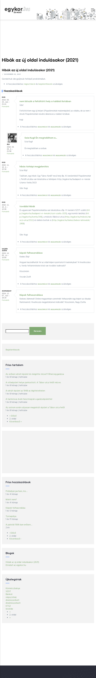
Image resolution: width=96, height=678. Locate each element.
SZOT (8, 591)
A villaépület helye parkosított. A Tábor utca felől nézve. (34, 382)
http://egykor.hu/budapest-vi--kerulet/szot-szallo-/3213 (55, 212)
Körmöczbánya (13, 588)
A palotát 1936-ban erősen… (19, 525)
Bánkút (9, 594)
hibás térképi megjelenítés (34, 166)
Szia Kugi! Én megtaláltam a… (40, 137)
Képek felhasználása (31, 294)
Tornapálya (11, 516)
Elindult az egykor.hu (16, 565)
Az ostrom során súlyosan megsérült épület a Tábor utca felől (35, 407)
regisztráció (29, 84)
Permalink (5, 106)
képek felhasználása (31, 252)
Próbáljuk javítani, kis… (17, 491)
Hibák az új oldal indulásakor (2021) (22, 562)
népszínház (11, 597)
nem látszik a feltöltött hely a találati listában (45, 101)
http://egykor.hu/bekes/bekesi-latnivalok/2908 (55, 222)
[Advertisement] (48, 38)
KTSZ (8, 606)
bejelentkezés (45, 84)
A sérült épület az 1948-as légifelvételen (25, 391)
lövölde (9, 609)
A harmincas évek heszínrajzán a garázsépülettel (29, 399)
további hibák (27, 206)
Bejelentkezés (13, 350)
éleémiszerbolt (13, 603)
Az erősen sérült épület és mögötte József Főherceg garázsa (35, 374)
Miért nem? (11, 499)
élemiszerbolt (12, 600)
